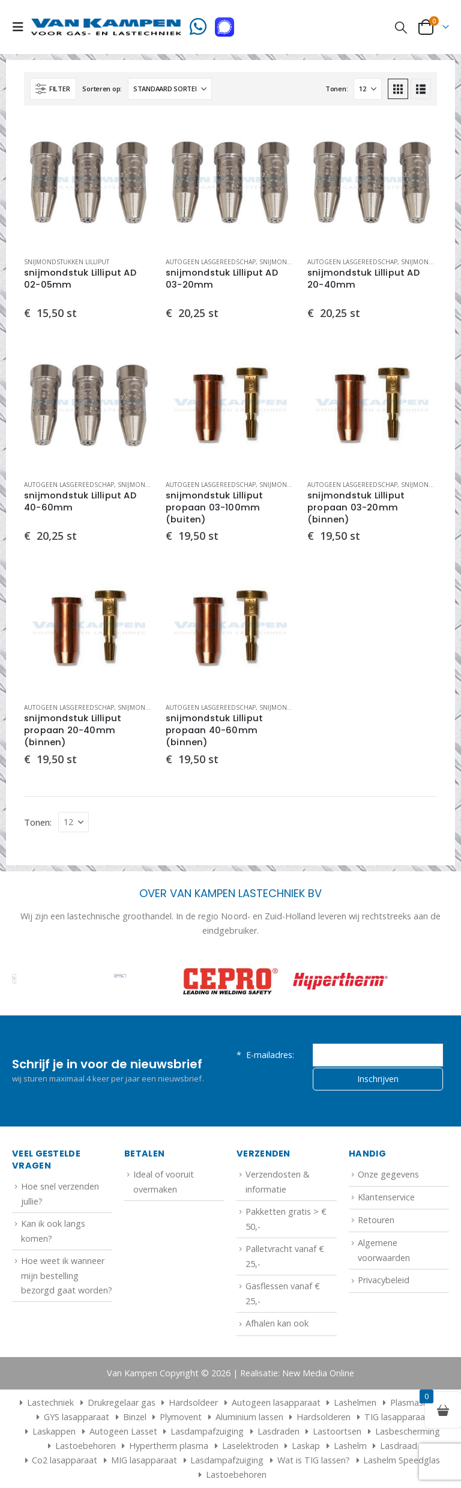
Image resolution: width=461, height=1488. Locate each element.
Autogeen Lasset (123, 1431)
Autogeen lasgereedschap (211, 262)
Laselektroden (250, 1445)
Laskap (306, 1445)
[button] (21, 27)
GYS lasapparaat (76, 1417)
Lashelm (350, 1445)
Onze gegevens (388, 1174)
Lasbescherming (407, 1431)
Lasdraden (279, 1431)
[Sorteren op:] (170, 89)
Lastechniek (45, 1402)
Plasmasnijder (417, 1402)
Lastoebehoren (85, 1445)
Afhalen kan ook (277, 1323)
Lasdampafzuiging (207, 1431)
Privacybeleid (383, 1280)
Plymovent (181, 1417)
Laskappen (54, 1431)
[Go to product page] (89, 182)
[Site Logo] (106, 27)
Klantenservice (386, 1197)
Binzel (134, 1417)
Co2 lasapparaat (64, 1460)
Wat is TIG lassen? (313, 1460)
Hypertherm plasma (168, 1445)
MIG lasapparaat (144, 1460)
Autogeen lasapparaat (276, 1402)
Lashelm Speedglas (401, 1460)
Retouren (376, 1220)
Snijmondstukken (289, 262)
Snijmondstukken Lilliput (66, 262)
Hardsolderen (324, 1417)
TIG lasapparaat (396, 1417)
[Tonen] (368, 89)
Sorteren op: (102, 88)
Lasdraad (398, 1445)
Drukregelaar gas (121, 1402)
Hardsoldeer (193, 1402)
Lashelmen (355, 1402)
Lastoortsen (337, 1431)
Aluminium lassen (249, 1417)
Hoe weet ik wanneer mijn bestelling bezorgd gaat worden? (66, 1275)
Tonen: (336, 88)
